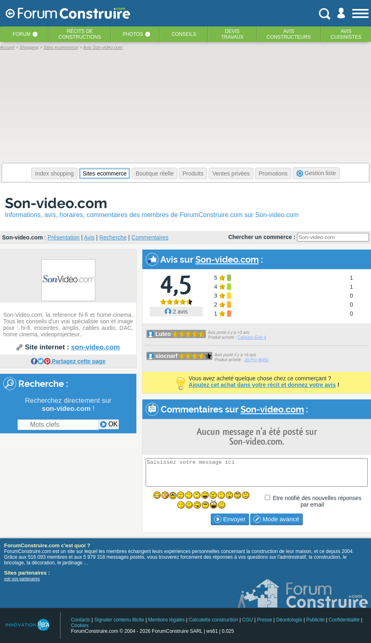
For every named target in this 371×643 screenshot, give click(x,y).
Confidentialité (344, 620)
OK (109, 424)
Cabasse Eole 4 (252, 337)
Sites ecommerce (105, 173)
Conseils (184, 34)
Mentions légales (166, 620)
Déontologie (289, 620)
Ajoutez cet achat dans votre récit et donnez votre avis (262, 385)
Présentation (64, 237)
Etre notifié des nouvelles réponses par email (317, 501)
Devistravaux (232, 34)
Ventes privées (231, 173)
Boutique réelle (154, 173)
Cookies (79, 625)
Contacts (80, 620)
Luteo (163, 334)
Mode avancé (276, 519)
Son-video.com (56, 203)
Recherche (113, 237)
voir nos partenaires (22, 579)
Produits (193, 173)
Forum (22, 34)
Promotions (273, 173)
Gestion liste (316, 173)
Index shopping (54, 173)
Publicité (315, 620)
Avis (89, 237)
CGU (247, 620)
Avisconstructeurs (288, 34)
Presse (264, 620)
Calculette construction (213, 620)
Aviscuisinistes (346, 34)
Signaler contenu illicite (119, 620)
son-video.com (95, 347)
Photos (132, 34)
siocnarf (166, 356)
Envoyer (229, 519)
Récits (80, 34)
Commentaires (149, 237)
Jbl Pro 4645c (256, 360)
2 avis (176, 311)
